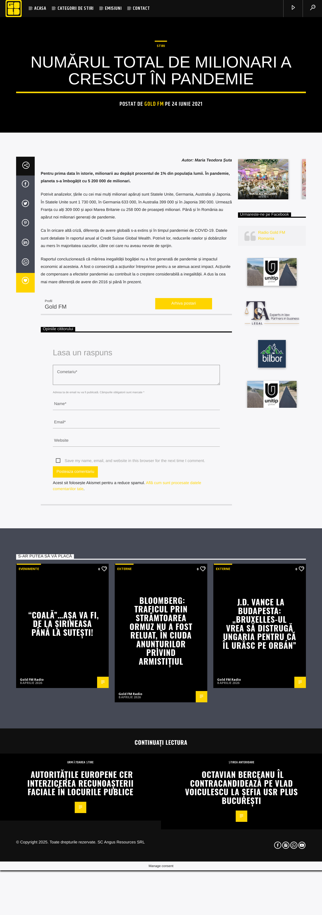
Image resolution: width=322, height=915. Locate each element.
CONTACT (141, 8)
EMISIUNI (113, 8)
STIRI (161, 125)
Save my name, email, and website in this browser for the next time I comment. (135, 635)
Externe (124, 743)
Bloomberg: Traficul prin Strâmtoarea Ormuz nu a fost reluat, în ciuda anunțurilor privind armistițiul (161, 805)
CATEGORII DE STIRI (76, 8)
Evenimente (29, 743)
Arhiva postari (183, 478)
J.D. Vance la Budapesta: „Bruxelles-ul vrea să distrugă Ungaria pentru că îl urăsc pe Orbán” (259, 798)
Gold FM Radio (32, 854)
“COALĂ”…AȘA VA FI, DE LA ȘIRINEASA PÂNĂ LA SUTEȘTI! (63, 798)
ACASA (40, 8)
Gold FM (154, 183)
